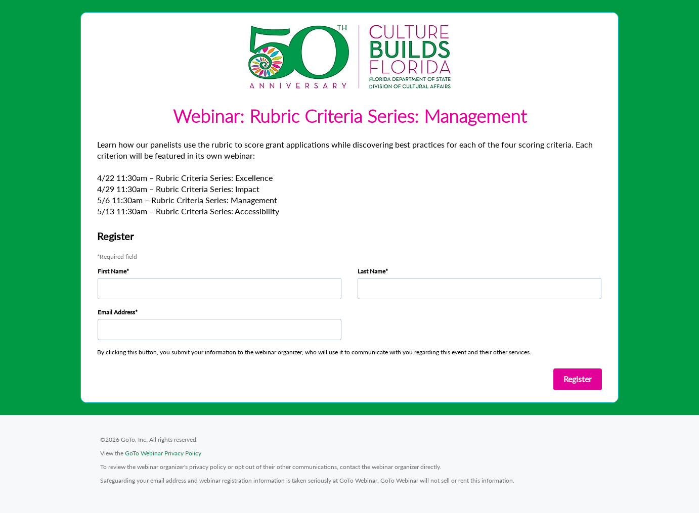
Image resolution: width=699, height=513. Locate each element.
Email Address (116, 312)
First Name (112, 271)
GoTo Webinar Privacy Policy (163, 453)
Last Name (371, 271)
